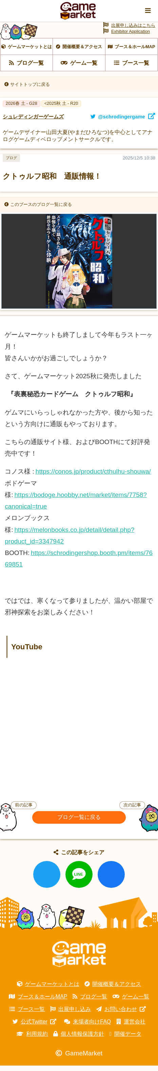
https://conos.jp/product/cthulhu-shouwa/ (93, 476)
